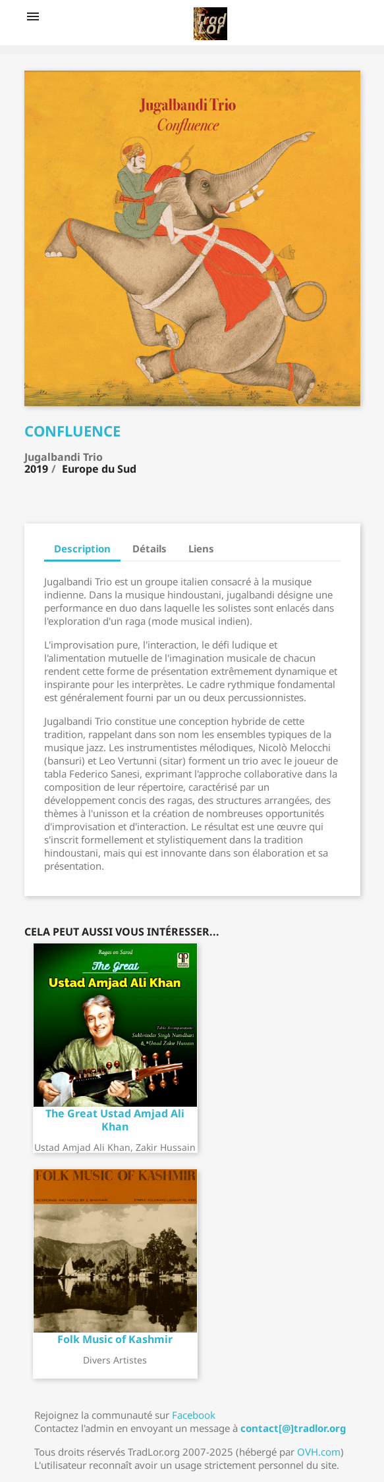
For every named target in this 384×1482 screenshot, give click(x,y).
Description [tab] (82, 548)
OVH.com (319, 1451)
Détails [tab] (149, 548)
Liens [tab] (201, 548)
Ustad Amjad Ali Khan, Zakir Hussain (115, 1147)
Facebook (193, 1414)
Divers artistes (115, 1360)
